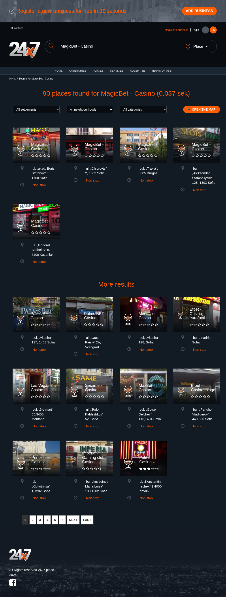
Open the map (201, 107)
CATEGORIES (77, 68)
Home (12, 76)
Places (98, 68)
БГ (205, 31)
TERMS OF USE (161, 68)
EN (213, 31)
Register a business (176, 31)
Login (195, 31)
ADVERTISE (137, 68)
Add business (197, 11)
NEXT (73, 517)
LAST (87, 517)
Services (116, 68)
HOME (58, 68)
